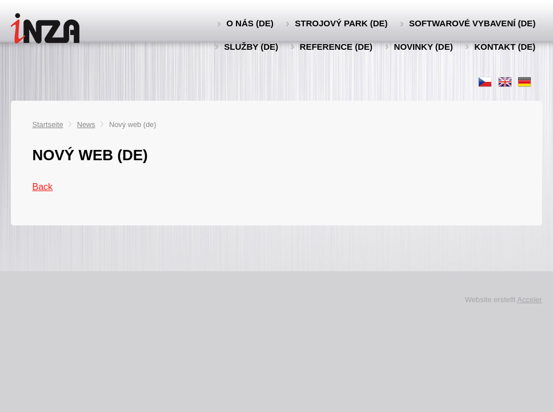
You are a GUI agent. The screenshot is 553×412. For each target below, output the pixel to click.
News (86, 124)
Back (43, 187)
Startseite (48, 124)
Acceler (529, 299)
